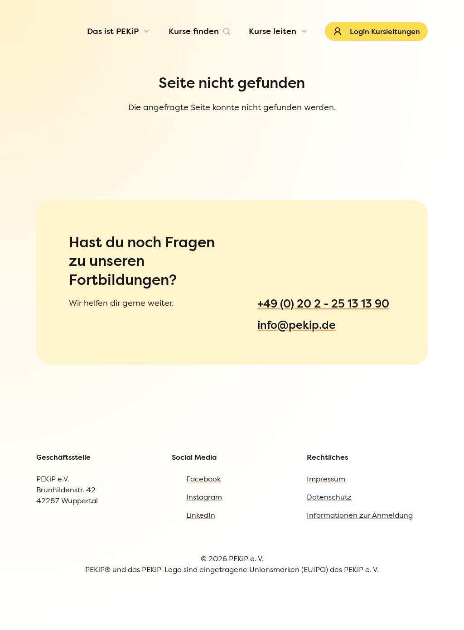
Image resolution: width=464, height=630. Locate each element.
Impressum (326, 501)
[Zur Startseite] (53, 42)
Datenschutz (329, 519)
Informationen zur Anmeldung (360, 537)
